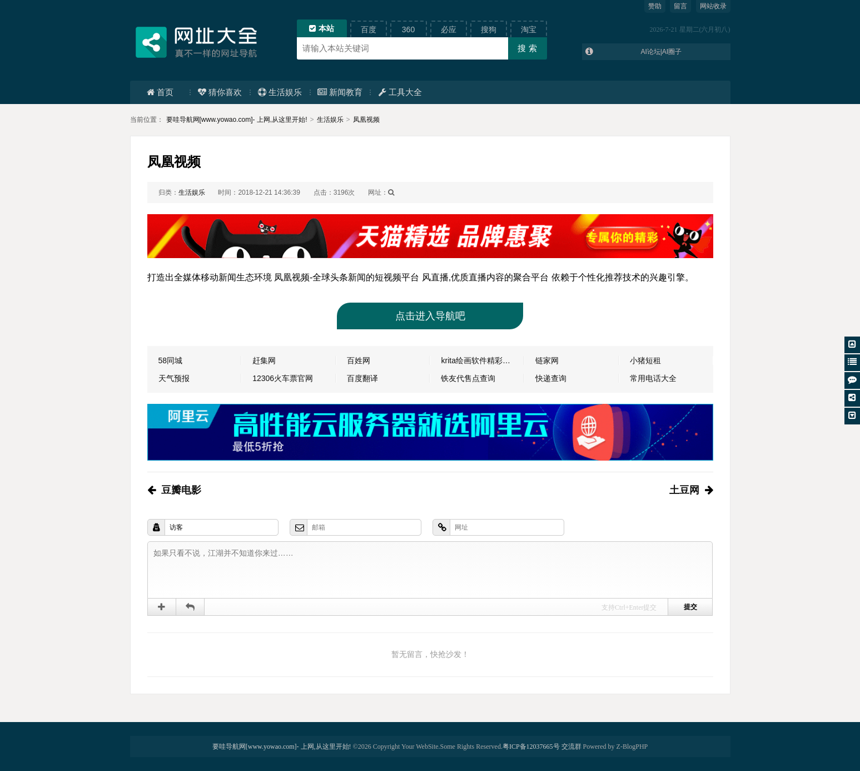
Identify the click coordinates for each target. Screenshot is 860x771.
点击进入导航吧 (430, 316)
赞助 (654, 6)
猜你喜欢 (220, 92)
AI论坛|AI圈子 (661, 52)
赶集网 (264, 360)
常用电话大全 (653, 378)
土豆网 (684, 490)
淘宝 (528, 29)
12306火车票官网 (282, 378)
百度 (368, 29)
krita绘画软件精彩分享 (479, 360)
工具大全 (400, 92)
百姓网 (358, 360)
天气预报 (174, 378)
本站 (321, 28)
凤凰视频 (366, 119)
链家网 (547, 360)
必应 (448, 29)
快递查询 (550, 378)
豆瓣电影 (181, 490)
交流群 (571, 746)
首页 (160, 92)
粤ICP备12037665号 (531, 746)
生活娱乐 (280, 92)
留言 (680, 6)
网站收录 (713, 6)
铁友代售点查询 (468, 378)
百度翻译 (362, 378)
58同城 (170, 360)
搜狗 (488, 29)
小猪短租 (645, 360)
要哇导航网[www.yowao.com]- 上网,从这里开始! (236, 119)
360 (408, 29)
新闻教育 (339, 92)
